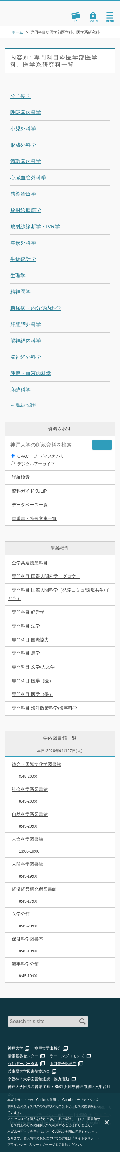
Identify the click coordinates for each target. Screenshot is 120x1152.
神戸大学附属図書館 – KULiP (35, 10)
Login (93, 17)
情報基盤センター (23, 1056)
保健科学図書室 (27, 939)
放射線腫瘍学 (25, 210)
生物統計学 (23, 259)
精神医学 (20, 292)
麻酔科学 (20, 389)
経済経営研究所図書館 (34, 889)
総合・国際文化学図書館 (36, 764)
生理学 (18, 275)
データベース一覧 (30, 504)
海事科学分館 (25, 964)
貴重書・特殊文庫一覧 (34, 518)
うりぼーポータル (23, 1063)
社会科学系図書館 (30, 789)
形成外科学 (23, 145)
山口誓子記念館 (63, 1063)
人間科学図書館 (27, 864)
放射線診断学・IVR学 (35, 226)
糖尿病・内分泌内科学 (35, 308)
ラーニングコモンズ (67, 1056)
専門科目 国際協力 (30, 639)
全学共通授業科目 (30, 562)
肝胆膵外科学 (25, 324)
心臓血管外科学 (28, 177)
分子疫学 (20, 96)
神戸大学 (15, 1048)
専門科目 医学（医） (32, 680)
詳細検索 (21, 477)
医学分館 (21, 914)
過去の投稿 (23, 405)
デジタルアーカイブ (36, 464)
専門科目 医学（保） (32, 694)
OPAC (23, 456)
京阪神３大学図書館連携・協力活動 (38, 1079)
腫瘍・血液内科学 (30, 373)
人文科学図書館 (27, 839)
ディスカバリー (53, 456)
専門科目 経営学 (28, 612)
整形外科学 (23, 243)
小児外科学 (23, 128)
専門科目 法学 (26, 625)
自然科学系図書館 (30, 814)
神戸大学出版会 (47, 1048)
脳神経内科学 (25, 340)
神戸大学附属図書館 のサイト (27, 18)
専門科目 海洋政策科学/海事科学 (44, 708)
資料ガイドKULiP (29, 490)
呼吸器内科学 (25, 112)
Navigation (110, 17)
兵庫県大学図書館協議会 (29, 1071)
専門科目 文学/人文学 (33, 666)
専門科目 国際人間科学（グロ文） (46, 576)
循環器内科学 (25, 161)
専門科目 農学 (26, 653)
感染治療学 (23, 194)
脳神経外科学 (25, 357)
